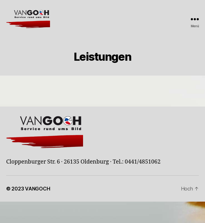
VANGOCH (37, 189)
